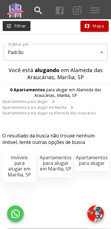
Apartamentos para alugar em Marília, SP (56, 163)
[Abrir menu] (95, 10)
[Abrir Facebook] (59, 10)
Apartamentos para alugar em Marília (34, 107)
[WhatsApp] (15, 213)
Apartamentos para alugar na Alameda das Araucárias (49, 113)
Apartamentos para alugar (25, 101)
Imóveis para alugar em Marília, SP (19, 166)
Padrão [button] (16, 52)
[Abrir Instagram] (77, 10)
